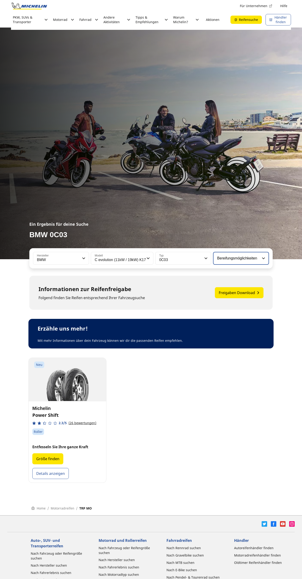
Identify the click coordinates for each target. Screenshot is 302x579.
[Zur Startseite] (29, 6)
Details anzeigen (50, 473)
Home (38, 508)
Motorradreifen (62, 508)
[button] (83, 258)
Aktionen (212, 19)
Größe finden (47, 458)
